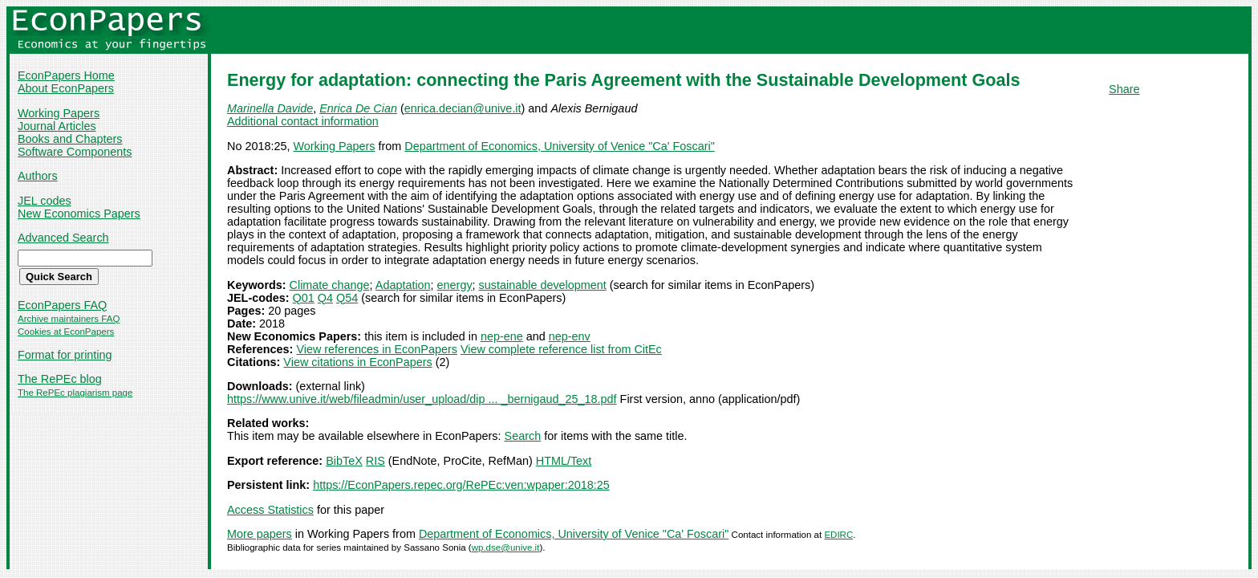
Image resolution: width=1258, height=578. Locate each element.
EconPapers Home (66, 75)
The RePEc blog (60, 378)
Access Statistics (270, 509)
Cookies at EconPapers (66, 331)
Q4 (325, 297)
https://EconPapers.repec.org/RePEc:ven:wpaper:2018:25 (461, 484)
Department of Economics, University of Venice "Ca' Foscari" (559, 146)
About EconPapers (66, 88)
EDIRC (838, 534)
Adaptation (403, 285)
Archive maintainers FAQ (69, 319)
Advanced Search (63, 237)
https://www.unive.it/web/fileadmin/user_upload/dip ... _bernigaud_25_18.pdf (422, 399)
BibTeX (344, 460)
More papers (259, 533)
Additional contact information (303, 121)
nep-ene (502, 336)
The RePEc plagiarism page (75, 392)
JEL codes (44, 200)
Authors (38, 175)
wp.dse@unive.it (506, 547)
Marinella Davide (270, 108)
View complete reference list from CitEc (561, 349)
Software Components (75, 151)
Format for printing (65, 354)
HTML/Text (564, 460)
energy (455, 285)
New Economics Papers (79, 213)
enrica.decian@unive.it (462, 108)
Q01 (303, 297)
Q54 (347, 297)
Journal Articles (57, 126)
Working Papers (58, 113)
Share (1124, 89)
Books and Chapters (70, 138)
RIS (375, 460)
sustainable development (543, 285)
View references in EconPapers (376, 349)
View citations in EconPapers (357, 362)
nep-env (569, 336)
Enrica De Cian (358, 108)
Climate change (330, 285)
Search (523, 435)
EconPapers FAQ (62, 305)
